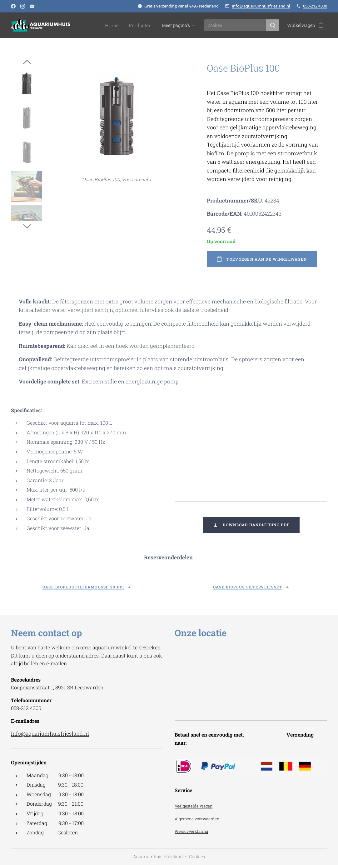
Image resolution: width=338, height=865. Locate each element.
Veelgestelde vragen (193, 805)
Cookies (197, 856)
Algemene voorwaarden (197, 818)
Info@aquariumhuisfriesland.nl (261, 6)
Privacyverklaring (191, 831)
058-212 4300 (315, 6)
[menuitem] (116, 25)
